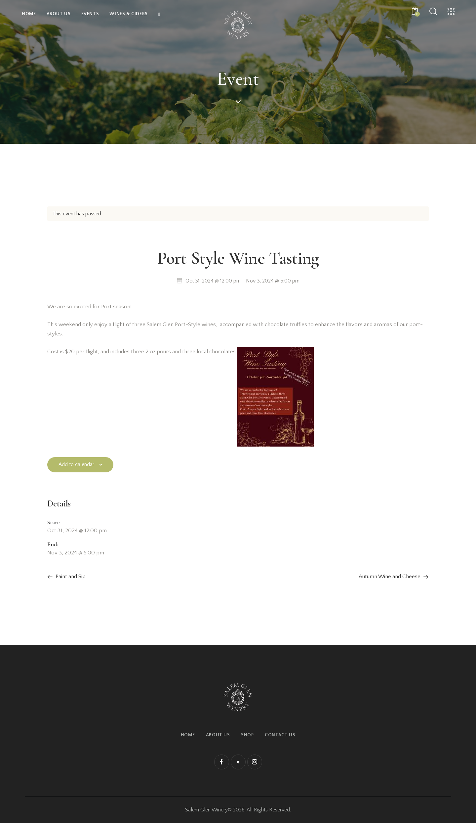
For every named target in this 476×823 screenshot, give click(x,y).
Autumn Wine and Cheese (390, 577)
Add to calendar (76, 464)
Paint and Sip (70, 577)
